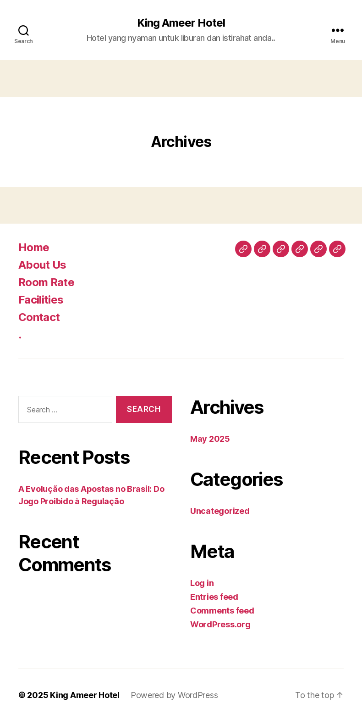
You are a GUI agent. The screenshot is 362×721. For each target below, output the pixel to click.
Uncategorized (220, 511)
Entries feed (214, 597)
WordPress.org (220, 624)
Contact (39, 317)
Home (33, 247)
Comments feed (222, 610)
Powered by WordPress (174, 695)
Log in (202, 583)
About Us (42, 264)
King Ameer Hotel (181, 22)
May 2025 (210, 439)
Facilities (40, 299)
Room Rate (46, 282)
